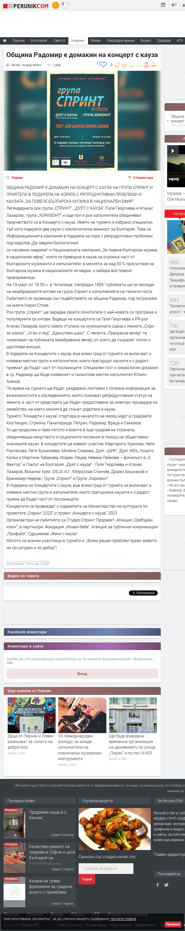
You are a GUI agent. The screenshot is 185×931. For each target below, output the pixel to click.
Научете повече (123, 918)
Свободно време (120, 40)
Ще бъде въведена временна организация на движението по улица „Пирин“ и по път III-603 (132, 744)
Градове (164, 40)
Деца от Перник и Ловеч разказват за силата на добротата (31, 741)
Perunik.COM (37, 563)
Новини (77, 40)
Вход (82, 674)
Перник (17, 177)
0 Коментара (143, 177)
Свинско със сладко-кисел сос (107, 856)
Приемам (173, 924)
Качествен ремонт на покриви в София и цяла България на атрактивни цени (52, 855)
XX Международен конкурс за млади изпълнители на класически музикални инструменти (80, 747)
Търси (87, 879)
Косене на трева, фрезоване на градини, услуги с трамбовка (51, 886)
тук (9, 662)
